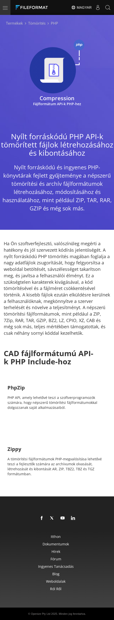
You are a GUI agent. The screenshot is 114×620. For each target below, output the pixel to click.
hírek (56, 551)
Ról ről (55, 588)
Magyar (81, 7)
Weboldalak (55, 581)
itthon (56, 536)
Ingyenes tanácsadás (56, 566)
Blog (55, 574)
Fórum (56, 559)
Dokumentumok (56, 544)
